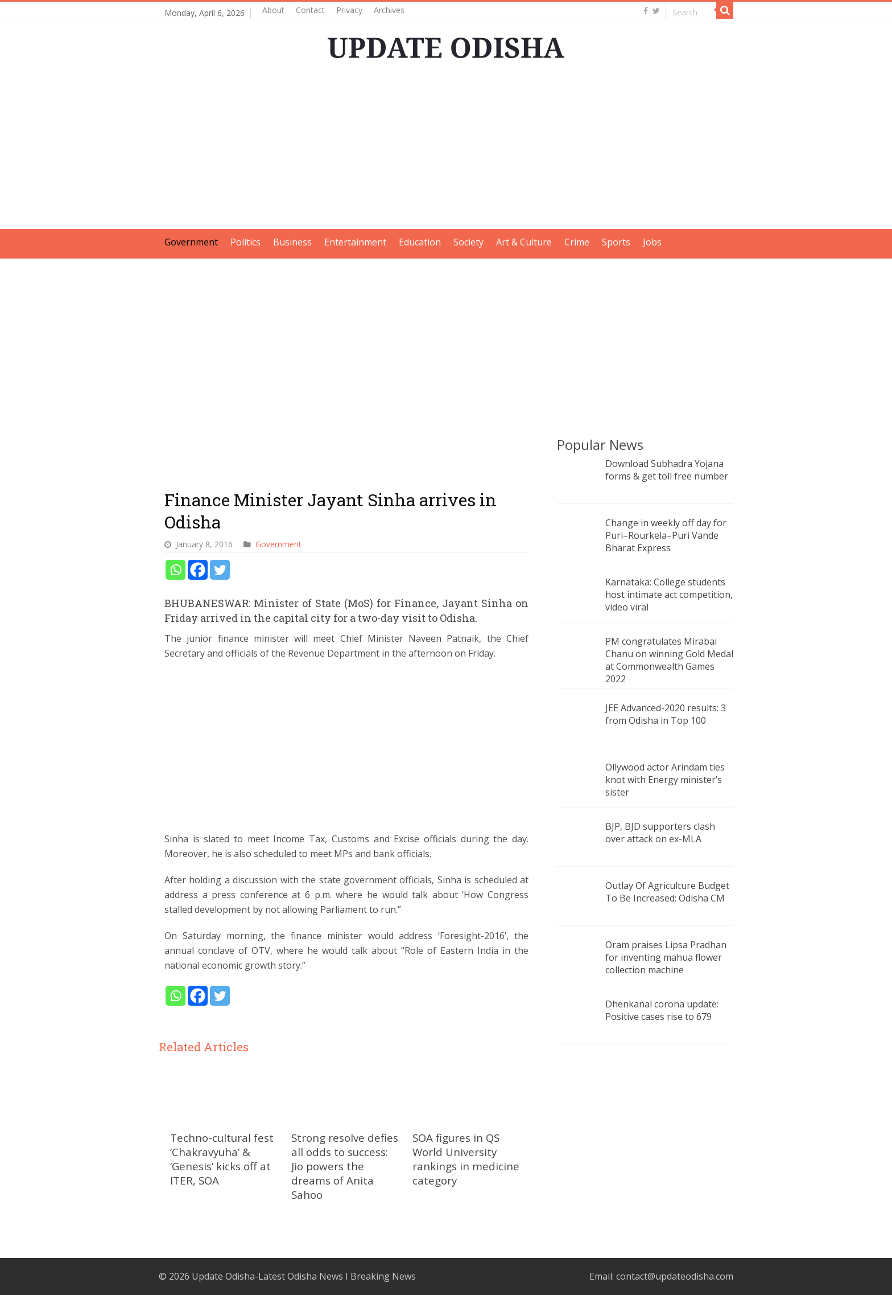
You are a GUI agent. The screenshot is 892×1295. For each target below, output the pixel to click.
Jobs (652, 242)
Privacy (349, 10)
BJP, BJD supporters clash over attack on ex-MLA (660, 832)
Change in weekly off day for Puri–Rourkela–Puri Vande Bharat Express (665, 535)
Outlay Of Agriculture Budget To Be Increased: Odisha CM (667, 891)
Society (468, 242)
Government (191, 242)
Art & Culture (524, 242)
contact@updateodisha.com (674, 1276)
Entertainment (355, 242)
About (273, 10)
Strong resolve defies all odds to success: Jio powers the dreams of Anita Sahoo (344, 1166)
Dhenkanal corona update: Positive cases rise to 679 (661, 1010)
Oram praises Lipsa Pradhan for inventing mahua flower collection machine (665, 957)
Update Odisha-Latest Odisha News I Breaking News (304, 1276)
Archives (389, 10)
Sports (616, 242)
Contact (310, 10)
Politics (245, 242)
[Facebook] (198, 570)
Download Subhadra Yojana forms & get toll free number (666, 469)
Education (420, 242)
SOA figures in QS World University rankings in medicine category (465, 1158)
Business (292, 242)
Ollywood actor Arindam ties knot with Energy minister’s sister (665, 779)
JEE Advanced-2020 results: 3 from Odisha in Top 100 (665, 714)
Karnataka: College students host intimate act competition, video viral (669, 594)
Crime (576, 242)
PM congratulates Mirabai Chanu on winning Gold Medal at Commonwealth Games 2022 (669, 660)
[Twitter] (220, 570)
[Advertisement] (446, 149)
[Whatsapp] (175, 570)
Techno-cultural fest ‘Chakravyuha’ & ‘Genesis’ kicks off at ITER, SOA (222, 1158)
